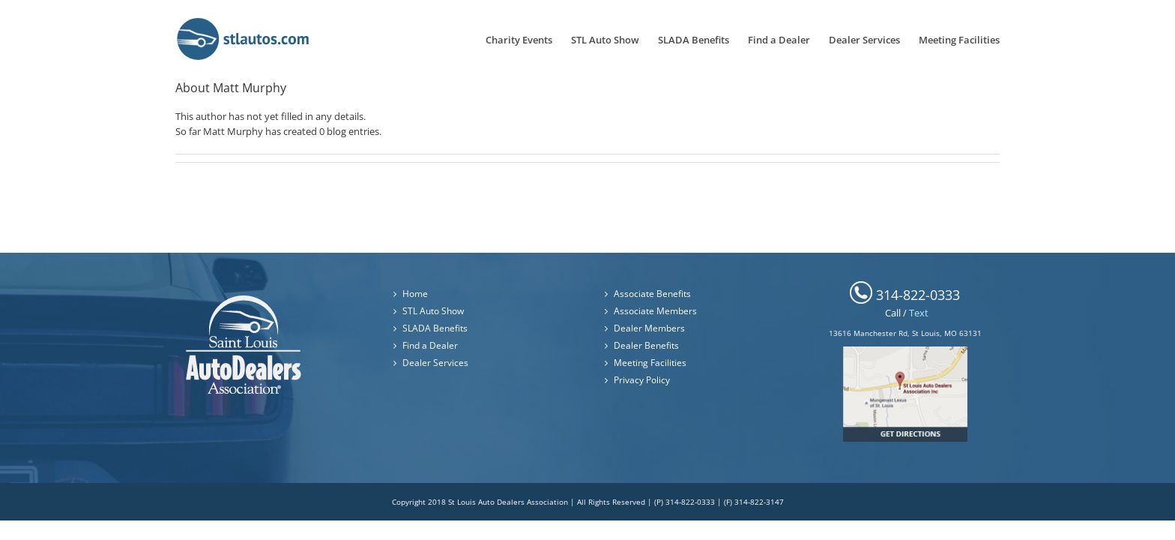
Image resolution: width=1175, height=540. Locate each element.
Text (918, 313)
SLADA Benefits (435, 328)
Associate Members (655, 310)
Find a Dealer (430, 345)
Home (415, 293)
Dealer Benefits (646, 345)
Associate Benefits (652, 293)
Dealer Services (435, 362)
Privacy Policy (642, 380)
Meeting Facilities (650, 362)
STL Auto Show (433, 310)
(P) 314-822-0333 (684, 501)
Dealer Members (649, 328)
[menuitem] (494, 38)
